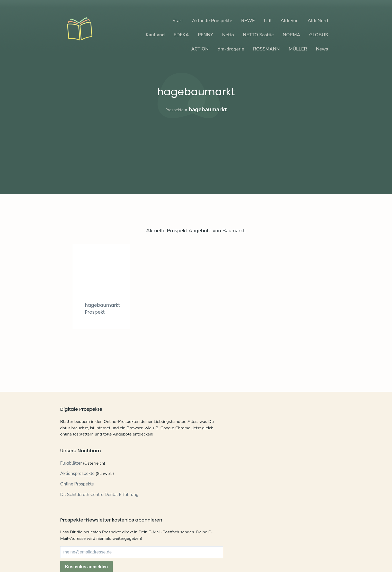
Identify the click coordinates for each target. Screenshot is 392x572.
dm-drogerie (231, 49)
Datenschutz (91, 554)
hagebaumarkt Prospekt (106, 330)
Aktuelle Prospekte (212, 21)
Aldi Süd (290, 21)
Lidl (267, 21)
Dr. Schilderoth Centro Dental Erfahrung (99, 506)
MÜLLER (298, 49)
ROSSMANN (266, 49)
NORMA (291, 35)
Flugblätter (71, 474)
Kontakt (67, 554)
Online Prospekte (77, 495)
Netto (228, 35)
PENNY (205, 35)
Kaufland (155, 35)
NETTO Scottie (258, 35)
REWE (248, 21)
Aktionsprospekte (77, 485)
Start (177, 21)
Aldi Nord (318, 21)
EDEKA (181, 35)
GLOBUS (318, 35)
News (322, 49)
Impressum (117, 554)
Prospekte (174, 109)
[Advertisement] (196, 150)
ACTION (200, 49)
